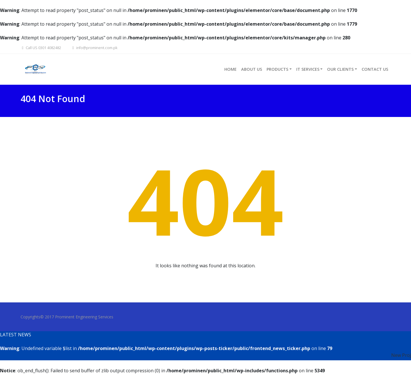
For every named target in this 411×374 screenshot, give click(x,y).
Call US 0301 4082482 (41, 47)
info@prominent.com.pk (94, 47)
